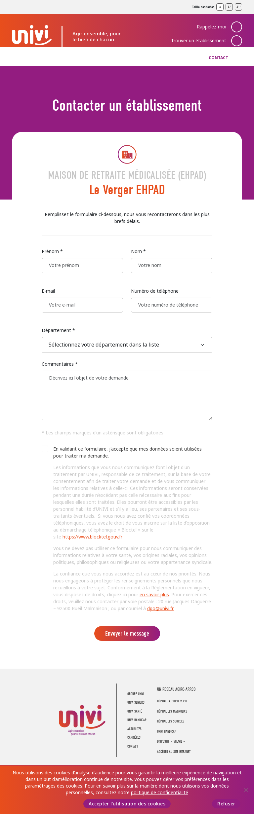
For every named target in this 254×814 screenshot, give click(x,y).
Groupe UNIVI (24, 58)
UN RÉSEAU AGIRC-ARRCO (176, 689)
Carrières (191, 58)
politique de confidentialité (159, 792)
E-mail (48, 291)
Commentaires (60, 364)
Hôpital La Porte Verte (172, 701)
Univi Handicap (166, 731)
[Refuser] (245, 790)
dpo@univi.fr (160, 608)
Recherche (236, 57)
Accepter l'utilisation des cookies (127, 803)
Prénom (52, 251)
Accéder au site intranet (173, 752)
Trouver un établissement (198, 40)
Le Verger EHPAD (127, 190)
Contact (218, 58)
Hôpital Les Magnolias (172, 711)
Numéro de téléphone (155, 291)
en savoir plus (154, 594)
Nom (138, 251)
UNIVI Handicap (127, 58)
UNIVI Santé (92, 58)
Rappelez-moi (211, 26)
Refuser (226, 803)
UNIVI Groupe (32, 35)
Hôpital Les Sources (170, 721)
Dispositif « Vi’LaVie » (171, 741)
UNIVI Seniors (59, 58)
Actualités (161, 58)
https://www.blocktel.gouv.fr (92, 537)
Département (58, 330)
